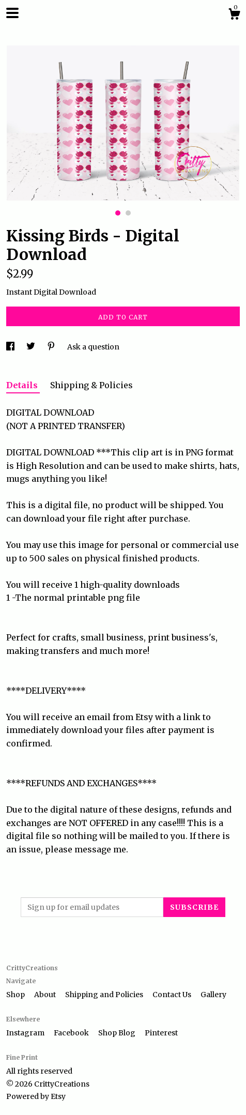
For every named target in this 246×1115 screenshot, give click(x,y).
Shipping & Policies (91, 385)
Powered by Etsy (36, 1096)
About (45, 994)
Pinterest (161, 1032)
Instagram (26, 1032)
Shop (16, 994)
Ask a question (93, 347)
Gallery (213, 994)
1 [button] (117, 213)
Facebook (72, 1032)
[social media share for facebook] (11, 347)
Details (23, 385)
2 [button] (128, 213)
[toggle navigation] (12, 13)
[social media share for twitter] (31, 347)
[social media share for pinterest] (52, 347)
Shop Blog (117, 1032)
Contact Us (172, 994)
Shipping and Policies (105, 994)
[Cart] (234, 15)
